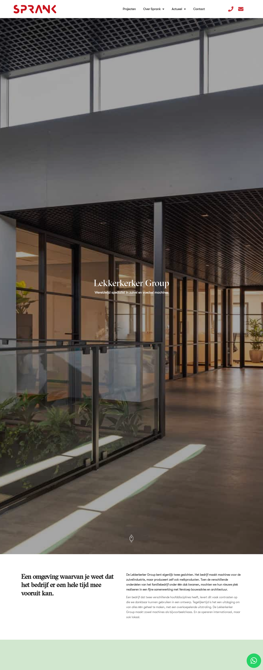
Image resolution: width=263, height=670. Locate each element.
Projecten (129, 7)
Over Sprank (154, 7)
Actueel (179, 7)
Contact (199, 7)
